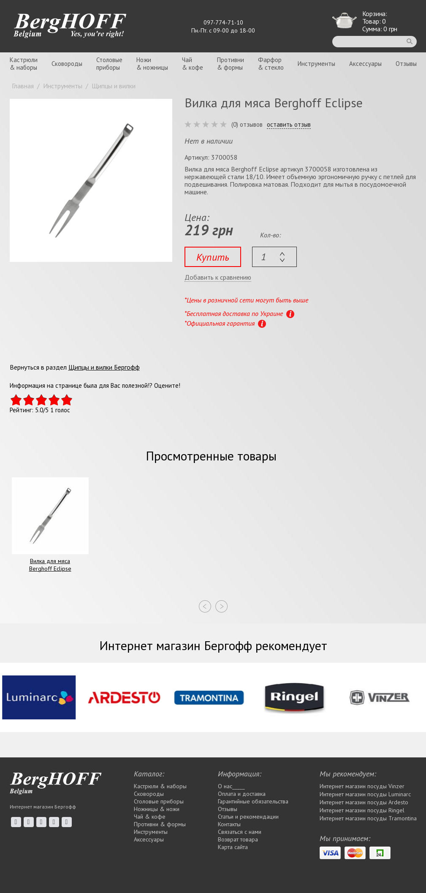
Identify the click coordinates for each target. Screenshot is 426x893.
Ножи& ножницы (152, 63)
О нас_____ (231, 786)
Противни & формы (160, 824)
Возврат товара (238, 839)
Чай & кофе (150, 816)
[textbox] (274, 257)
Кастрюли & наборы (160, 786)
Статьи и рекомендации (248, 816)
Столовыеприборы (109, 63)
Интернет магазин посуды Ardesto (364, 802)
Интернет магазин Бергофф (43, 806)
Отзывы (406, 64)
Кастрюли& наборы (24, 63)
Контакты (229, 824)
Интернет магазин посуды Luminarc (365, 794)
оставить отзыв (289, 124)
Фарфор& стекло (271, 63)
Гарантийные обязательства (253, 801)
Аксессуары (365, 64)
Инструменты (316, 64)
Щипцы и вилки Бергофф (104, 367)
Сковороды (67, 64)
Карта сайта (233, 847)
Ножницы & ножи (156, 809)
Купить (212, 257)
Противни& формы (230, 63)
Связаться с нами (239, 832)
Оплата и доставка (242, 794)
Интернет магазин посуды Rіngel (362, 810)
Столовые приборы (159, 801)
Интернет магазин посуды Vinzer (362, 786)
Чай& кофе (192, 63)
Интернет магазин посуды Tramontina (368, 818)
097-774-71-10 (223, 22)
